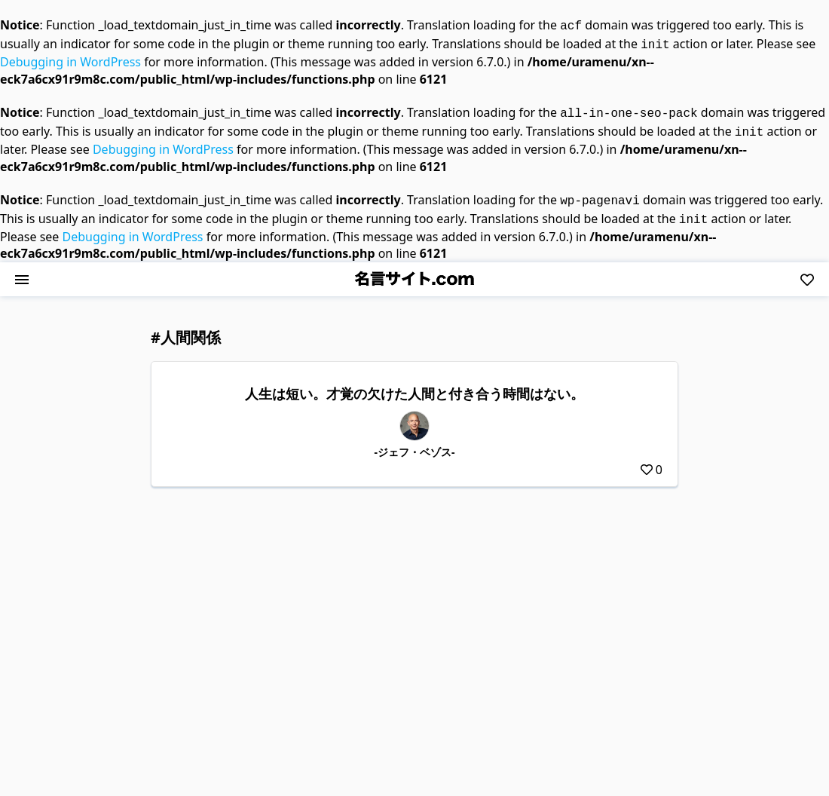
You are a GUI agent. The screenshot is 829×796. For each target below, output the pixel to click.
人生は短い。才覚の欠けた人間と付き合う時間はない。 (414, 384)
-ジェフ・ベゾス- (415, 443)
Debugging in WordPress (70, 59)
